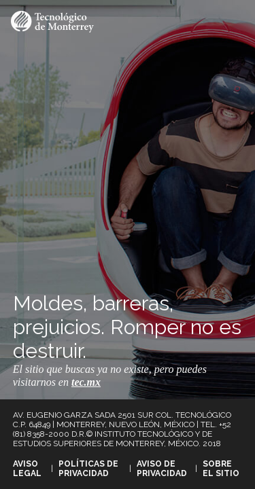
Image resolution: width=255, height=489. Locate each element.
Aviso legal (27, 468)
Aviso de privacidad (162, 468)
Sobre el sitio (221, 468)
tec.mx (86, 382)
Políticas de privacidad (88, 468)
